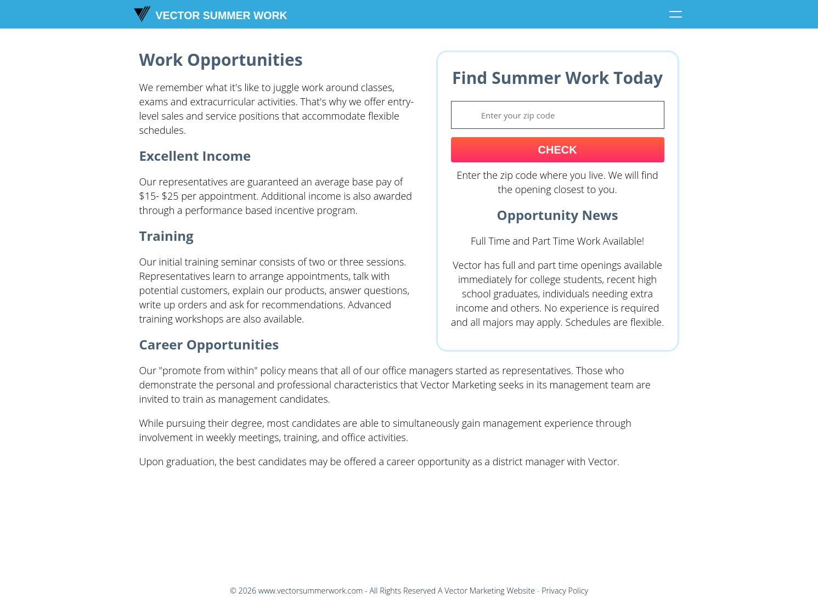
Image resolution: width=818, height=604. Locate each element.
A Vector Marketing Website (486, 590)
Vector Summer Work (210, 13)
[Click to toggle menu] (676, 14)
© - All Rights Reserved (333, 590)
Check (557, 150)
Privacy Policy (564, 590)
